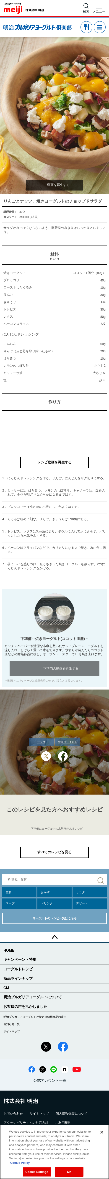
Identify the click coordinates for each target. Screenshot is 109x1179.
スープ (10, 903)
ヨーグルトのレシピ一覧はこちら (54, 918)
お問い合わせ (13, 1113)
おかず (45, 892)
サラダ (41, 742)
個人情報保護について (72, 1113)
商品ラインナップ (18, 979)
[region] (54, 1152)
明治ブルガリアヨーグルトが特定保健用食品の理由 (34, 1016)
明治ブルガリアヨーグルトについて (32, 997)
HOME (8, 950)
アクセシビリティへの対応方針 (26, 1122)
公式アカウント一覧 (50, 1080)
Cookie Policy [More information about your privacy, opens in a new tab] (20, 1162)
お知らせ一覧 (11, 1024)
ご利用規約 (63, 1122)
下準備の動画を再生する (60, 668)
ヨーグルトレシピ (18, 969)
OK (69, 1172)
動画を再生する (58, 185)
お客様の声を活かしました (25, 1006)
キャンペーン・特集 (19, 959)
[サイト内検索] (86, 8)
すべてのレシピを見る (54, 852)
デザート (82, 903)
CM (6, 988)
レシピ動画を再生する (54, 462)
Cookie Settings (36, 1172)
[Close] (102, 1132)
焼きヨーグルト (67, 742)
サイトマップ (11, 1031)
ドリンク (47, 903)
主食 (9, 892)
